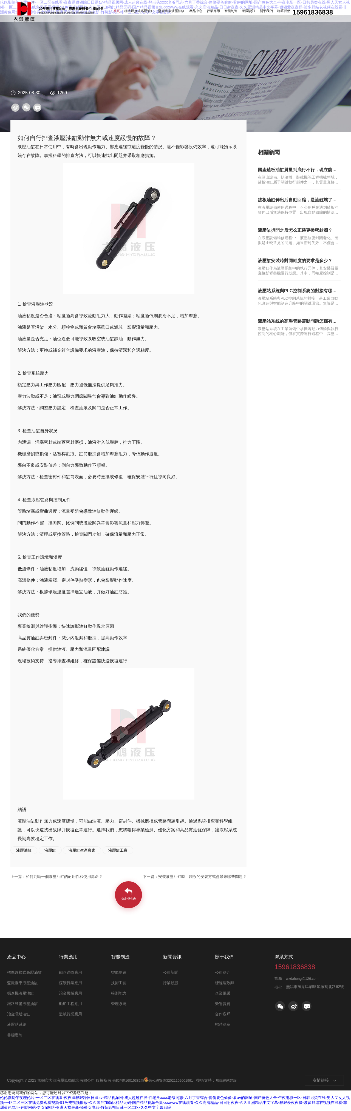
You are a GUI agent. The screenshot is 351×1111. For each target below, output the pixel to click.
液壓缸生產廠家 (82, 850)
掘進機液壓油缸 (20, 994)
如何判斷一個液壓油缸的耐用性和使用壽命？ (63, 876)
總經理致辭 (224, 983)
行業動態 (170, 983)
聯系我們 (272, 12)
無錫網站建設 (234, 1081)
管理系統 (118, 1004)
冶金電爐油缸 (18, 1015)
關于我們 (257, 12)
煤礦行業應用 (70, 983)
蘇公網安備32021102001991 (174, 1081)
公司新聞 (170, 973)
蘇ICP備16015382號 (130, 1081)
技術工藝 (118, 983)
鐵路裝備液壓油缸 (22, 1004)
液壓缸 (50, 850)
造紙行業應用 (70, 1015)
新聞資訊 (242, 12)
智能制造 (228, 12)
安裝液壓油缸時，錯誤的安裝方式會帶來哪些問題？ (190, 876)
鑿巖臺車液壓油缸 (177, 12)
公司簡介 (222, 973)
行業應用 (213, 12)
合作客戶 (222, 1015)
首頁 (129, 12)
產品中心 (198, 12)
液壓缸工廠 (118, 850)
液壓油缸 (24, 850)
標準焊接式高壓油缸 (148, 12)
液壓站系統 (16, 1025)
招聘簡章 (222, 1025)
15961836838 (305, 969)
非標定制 (14, 1035)
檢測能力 (118, 994)
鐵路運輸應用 (70, 973)
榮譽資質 (222, 1004)
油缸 (24, 12)
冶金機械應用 (70, 994)
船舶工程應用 (70, 1004)
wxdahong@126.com (304, 987)
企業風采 (222, 994)
